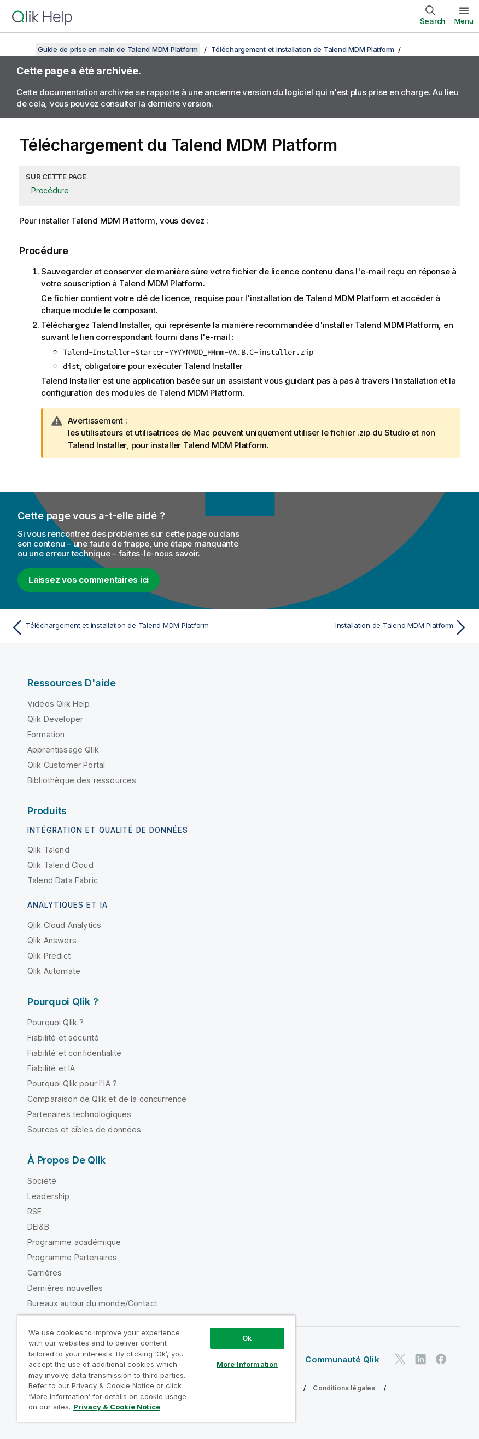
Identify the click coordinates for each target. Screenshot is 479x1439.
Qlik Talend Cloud (60, 865)
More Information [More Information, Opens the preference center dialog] (247, 1364)
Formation (46, 734)
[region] (156, 1368)
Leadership (48, 1196)
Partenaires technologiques (79, 1114)
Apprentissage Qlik (63, 749)
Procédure (50, 190)
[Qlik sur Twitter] (400, 1358)
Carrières (44, 1272)
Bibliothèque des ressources (81, 780)
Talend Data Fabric (62, 880)
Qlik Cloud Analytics (64, 925)
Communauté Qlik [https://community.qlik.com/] (342, 1359)
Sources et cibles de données (84, 1129)
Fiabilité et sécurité (63, 1037)
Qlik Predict (49, 955)
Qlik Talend (48, 849)
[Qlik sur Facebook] (441, 1358)
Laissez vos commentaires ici (88, 579)
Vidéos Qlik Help (58, 703)
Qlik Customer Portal (66, 765)
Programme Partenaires (72, 1257)
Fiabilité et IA (51, 1068)
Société (41, 1180)
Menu (464, 20)
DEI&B (38, 1226)
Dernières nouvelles (65, 1288)
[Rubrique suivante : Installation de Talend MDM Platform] (357, 627)
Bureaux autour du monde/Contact (92, 1303)
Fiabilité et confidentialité (74, 1053)
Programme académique (74, 1242)
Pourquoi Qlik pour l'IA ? (72, 1083)
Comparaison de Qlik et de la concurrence (106, 1098)
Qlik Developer (55, 719)
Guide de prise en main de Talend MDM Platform (118, 49)
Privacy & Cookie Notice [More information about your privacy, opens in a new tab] (116, 1406)
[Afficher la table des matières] (22, 49)
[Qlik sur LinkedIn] (420, 1358)
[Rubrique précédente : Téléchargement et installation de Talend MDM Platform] (121, 627)
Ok (247, 1338)
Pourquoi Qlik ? (55, 1022)
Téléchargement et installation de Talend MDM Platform (302, 49)
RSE (34, 1211)
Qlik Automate (53, 971)
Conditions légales (344, 1388)
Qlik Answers (52, 940)
